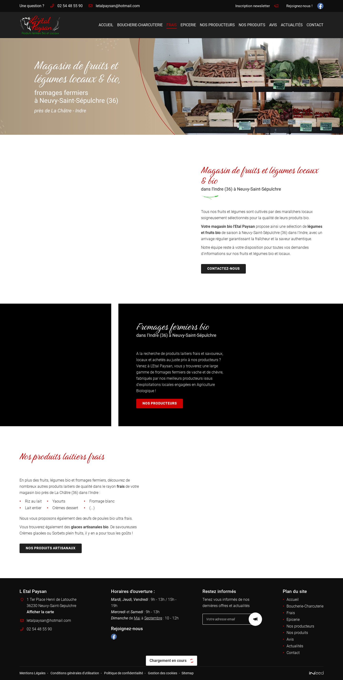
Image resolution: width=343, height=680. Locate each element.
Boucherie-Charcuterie (140, 25)
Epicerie (188, 25)
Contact (315, 25)
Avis (273, 25)
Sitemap (188, 673)
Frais (171, 25)
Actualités (292, 25)
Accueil (106, 25)
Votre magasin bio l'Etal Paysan (228, 226)
